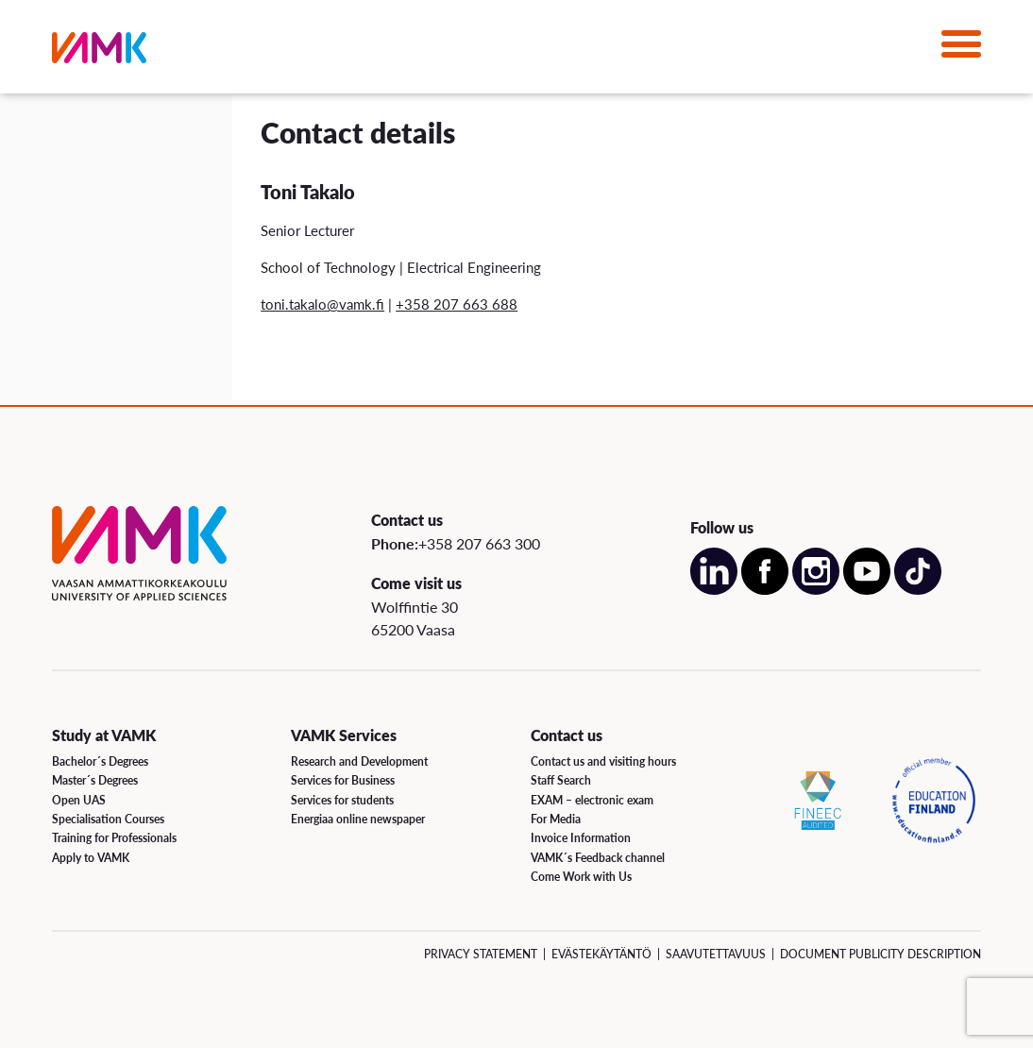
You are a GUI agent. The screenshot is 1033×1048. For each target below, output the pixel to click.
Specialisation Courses (108, 819)
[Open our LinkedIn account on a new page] (713, 590)
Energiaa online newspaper (358, 819)
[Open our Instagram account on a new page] (815, 590)
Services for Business (343, 780)
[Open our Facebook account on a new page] (764, 590)
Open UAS (79, 800)
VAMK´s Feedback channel (598, 858)
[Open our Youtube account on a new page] (866, 590)
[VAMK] (99, 51)
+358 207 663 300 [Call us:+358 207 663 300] (479, 543)
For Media (556, 819)
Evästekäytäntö (601, 954)
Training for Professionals (114, 838)
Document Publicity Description (880, 954)
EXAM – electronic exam (592, 800)
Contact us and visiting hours (603, 761)
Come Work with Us (581, 877)
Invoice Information (581, 838)
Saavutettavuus (716, 954)
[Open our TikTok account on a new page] (917, 590)
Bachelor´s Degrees (100, 761)
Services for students (342, 800)
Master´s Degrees (95, 780)
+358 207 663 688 (456, 303)
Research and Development (359, 761)
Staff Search (561, 780)
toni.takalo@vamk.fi (322, 303)
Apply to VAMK (90, 858)
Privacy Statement (480, 954)
